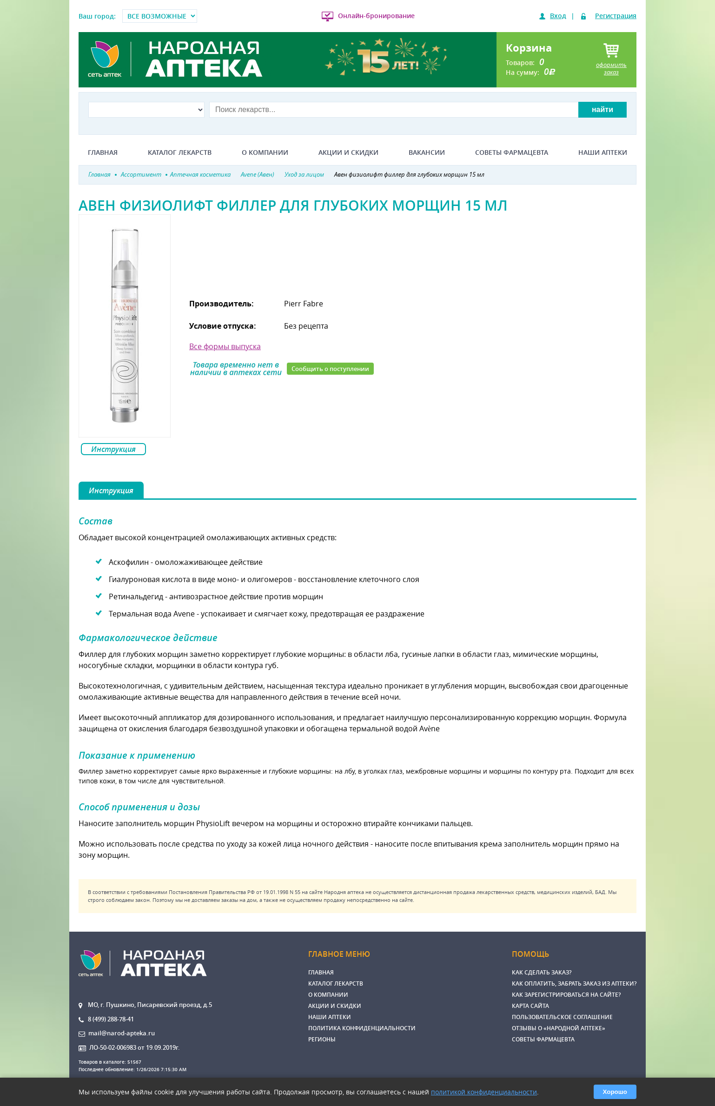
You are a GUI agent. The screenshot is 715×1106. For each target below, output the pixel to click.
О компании (265, 152)
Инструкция (113, 449)
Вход (558, 15)
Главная (103, 152)
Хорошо (615, 1091)
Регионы (322, 1039)
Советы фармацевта (511, 152)
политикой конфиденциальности (484, 1091)
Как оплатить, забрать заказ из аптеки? (574, 983)
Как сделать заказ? (541, 972)
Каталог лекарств (180, 152)
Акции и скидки (348, 152)
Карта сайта (530, 1006)
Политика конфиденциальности (362, 1028)
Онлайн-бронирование (376, 15)
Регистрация (615, 15)
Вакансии (427, 152)
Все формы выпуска (225, 346)
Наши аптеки (602, 152)
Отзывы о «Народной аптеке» (558, 1028)
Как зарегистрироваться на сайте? (566, 995)
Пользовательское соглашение (562, 1017)
